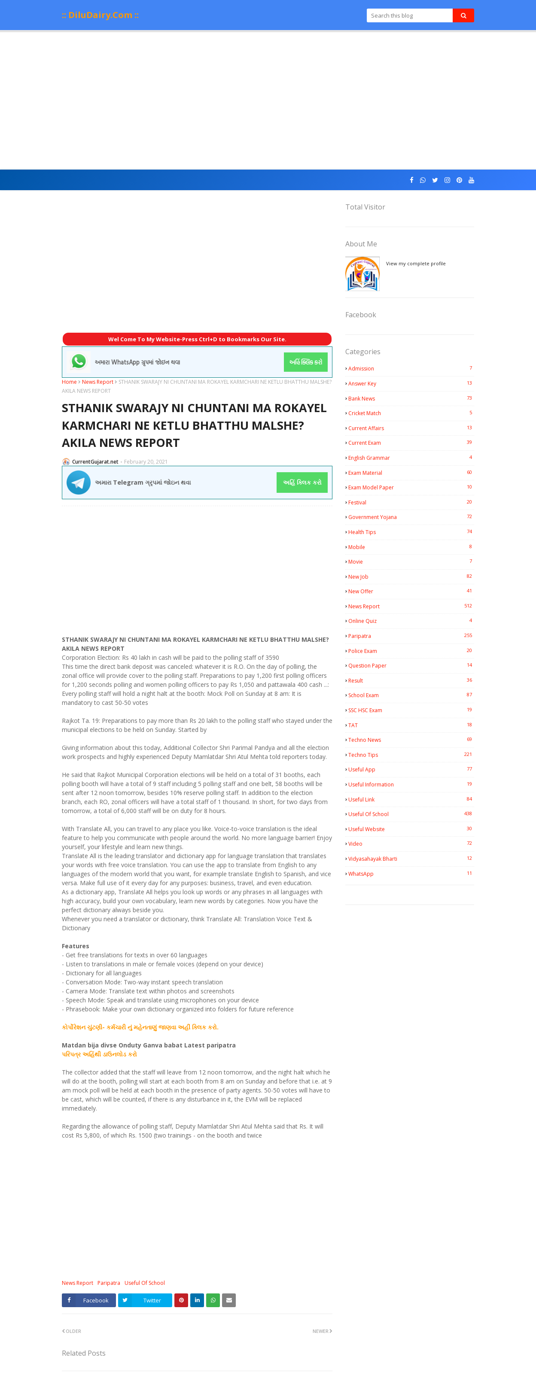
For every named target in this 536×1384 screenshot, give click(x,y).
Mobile (411, 547)
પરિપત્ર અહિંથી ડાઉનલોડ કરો (99, 1054)
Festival (411, 502)
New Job (411, 576)
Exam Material (411, 473)
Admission (411, 368)
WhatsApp (411, 873)
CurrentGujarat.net (95, 461)
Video (411, 843)
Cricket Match (411, 413)
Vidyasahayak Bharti (411, 858)
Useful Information (411, 784)
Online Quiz (411, 621)
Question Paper (411, 665)
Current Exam (411, 442)
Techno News (411, 740)
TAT (411, 725)
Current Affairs (411, 428)
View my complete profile (416, 263)
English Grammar (411, 457)
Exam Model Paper (411, 487)
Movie (411, 561)
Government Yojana (411, 517)
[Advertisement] (268, 101)
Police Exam (411, 651)
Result (411, 680)
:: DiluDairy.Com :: (100, 15)
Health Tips (411, 532)
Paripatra (108, 1283)
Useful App (411, 769)
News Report (97, 381)
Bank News (411, 398)
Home (69, 381)
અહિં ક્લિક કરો (302, 482)
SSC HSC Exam (411, 710)
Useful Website (411, 829)
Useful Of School (145, 1283)
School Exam (411, 695)
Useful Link (411, 799)
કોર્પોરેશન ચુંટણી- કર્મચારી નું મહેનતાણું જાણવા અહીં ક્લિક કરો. (140, 1027)
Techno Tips (411, 755)
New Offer (411, 591)
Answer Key (411, 383)
